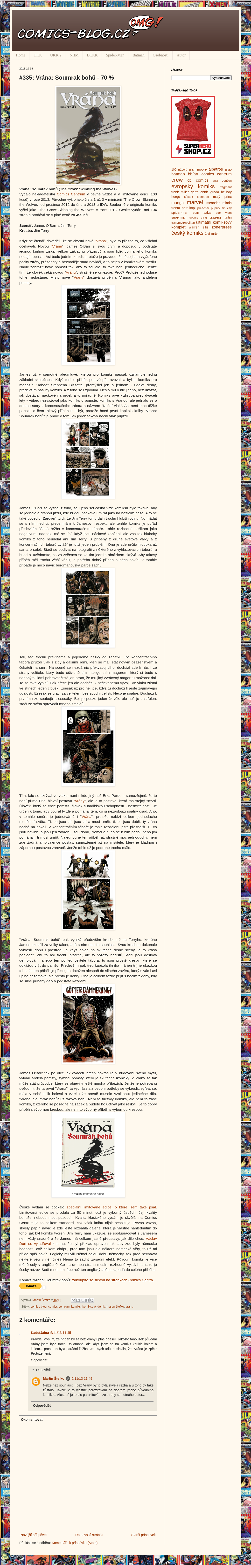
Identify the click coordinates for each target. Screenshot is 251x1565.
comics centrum (59, 1306)
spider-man (179, 212)
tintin (228, 217)
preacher (203, 208)
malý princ (222, 197)
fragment (226, 187)
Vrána (101, 241)
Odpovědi (43, 1370)
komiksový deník (93, 1306)
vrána (129, 1306)
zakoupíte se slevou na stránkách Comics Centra (112, 1280)
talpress (216, 217)
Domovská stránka (89, 1535)
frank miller (180, 192)
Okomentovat (31, 1419)
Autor (181, 55)
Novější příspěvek (34, 1535)
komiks (76, 1306)
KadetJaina (40, 1333)
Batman (138, 55)
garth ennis (200, 192)
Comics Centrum (71, 194)
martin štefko (115, 1306)
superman (178, 217)
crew (177, 180)
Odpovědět (39, 1360)
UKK (38, 55)
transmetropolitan (183, 222)
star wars (224, 212)
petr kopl (188, 208)
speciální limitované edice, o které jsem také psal (111, 1207)
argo (228, 169)
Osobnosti (160, 55)
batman (178, 174)
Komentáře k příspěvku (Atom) (75, 1543)
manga (177, 202)
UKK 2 (56, 55)
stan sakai (202, 212)
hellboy (226, 192)
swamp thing (198, 217)
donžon (227, 180)
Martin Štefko (53, 1378)
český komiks (187, 233)
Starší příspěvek (143, 1535)
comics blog (39, 1306)
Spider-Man (115, 55)
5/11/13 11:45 (60, 1333)
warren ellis (198, 227)
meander (213, 203)
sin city (227, 208)
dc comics (198, 180)
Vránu (57, 246)
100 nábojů (179, 169)
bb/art (193, 174)
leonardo (203, 197)
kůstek (188, 197)
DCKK (92, 55)
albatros (216, 169)
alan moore (198, 169)
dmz (215, 180)
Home (20, 55)
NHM (74, 55)
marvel (195, 202)
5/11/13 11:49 (82, 1378)
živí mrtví (211, 233)
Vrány (78, 277)
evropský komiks (193, 186)
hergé (175, 197)
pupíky (215, 208)
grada (214, 192)
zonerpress (222, 227)
